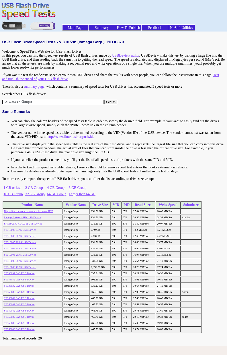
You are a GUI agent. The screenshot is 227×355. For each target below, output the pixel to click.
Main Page (75, 28)
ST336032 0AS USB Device (19, 273)
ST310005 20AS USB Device (20, 236)
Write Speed (168, 205)
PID (126, 205)
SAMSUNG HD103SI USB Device (23, 223)
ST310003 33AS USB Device (20, 229)
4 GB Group (56, 187)
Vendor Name (76, 205)
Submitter (191, 205)
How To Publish (128, 28)
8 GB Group (77, 187)
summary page (34, 86)
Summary (102, 28)
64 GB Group (56, 194)
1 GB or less (12, 187)
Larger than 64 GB (82, 194)
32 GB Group (35, 194)
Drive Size (100, 205)
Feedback (155, 28)
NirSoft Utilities (181, 28)
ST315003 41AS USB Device (20, 267)
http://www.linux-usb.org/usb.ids (70, 136)
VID (116, 205)
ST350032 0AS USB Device (19, 292)
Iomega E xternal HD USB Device (22, 217)
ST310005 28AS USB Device (20, 260)
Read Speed (144, 205)
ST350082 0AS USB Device (19, 298)
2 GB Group (34, 187)
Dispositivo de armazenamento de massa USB (28, 211)
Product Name (32, 205)
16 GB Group (13, 194)
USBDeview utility (125, 55)
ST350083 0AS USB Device (19, 329)
